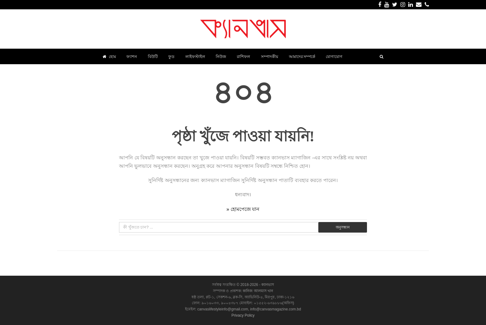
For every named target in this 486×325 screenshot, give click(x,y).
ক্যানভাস (267, 285)
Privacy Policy (243, 315)
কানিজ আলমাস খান (258, 291)
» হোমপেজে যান (243, 209)
